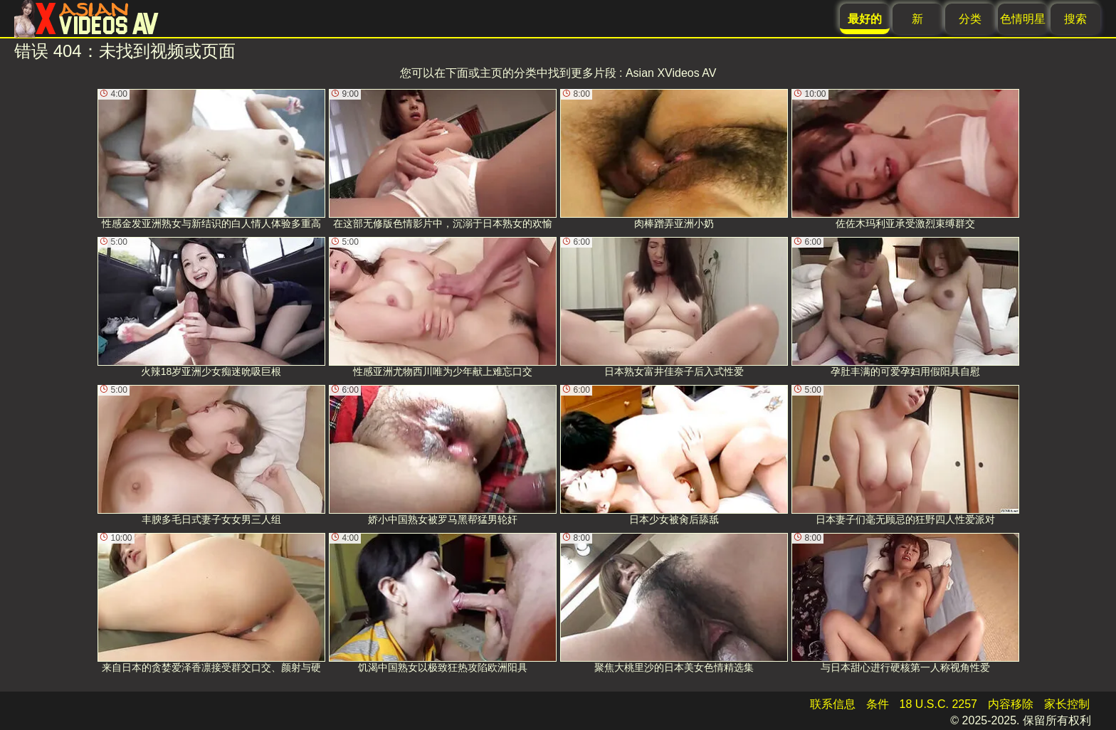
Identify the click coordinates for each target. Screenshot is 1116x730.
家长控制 (1067, 704)
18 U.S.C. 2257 (938, 704)
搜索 (1075, 19)
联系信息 (833, 704)
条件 (877, 704)
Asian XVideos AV (671, 73)
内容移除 (1010, 704)
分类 (970, 19)
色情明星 (1023, 19)
